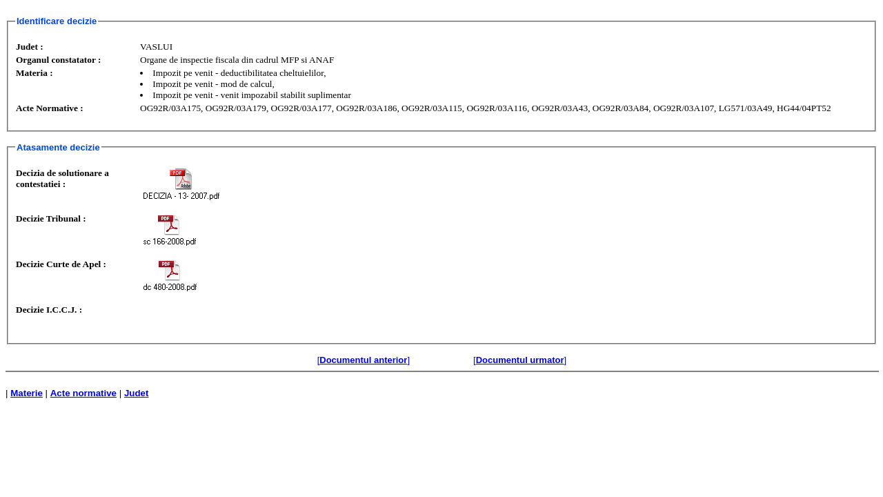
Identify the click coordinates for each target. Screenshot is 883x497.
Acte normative (83, 393)
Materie (26, 393)
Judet (136, 393)
